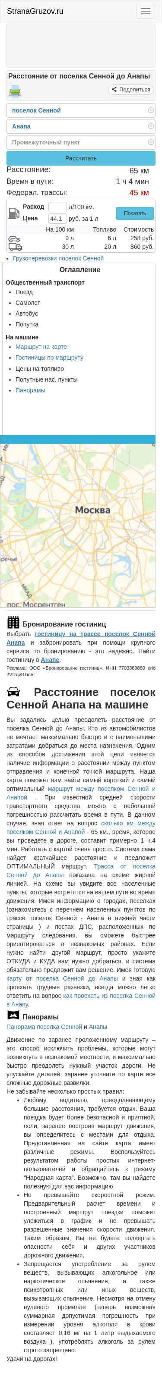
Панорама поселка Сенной (44, 1026)
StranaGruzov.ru (35, 11)
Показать (135, 213)
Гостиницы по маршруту (49, 357)
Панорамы (30, 390)
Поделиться (134, 89)
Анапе (50, 659)
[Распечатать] (15, 94)
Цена (30, 218)
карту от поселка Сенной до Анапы (62, 978)
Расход (33, 206)
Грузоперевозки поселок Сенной (58, 258)
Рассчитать (81, 158)
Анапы (98, 1026)
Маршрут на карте (41, 346)
